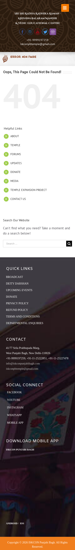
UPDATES (16, 163)
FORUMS (15, 154)
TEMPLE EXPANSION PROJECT (28, 190)
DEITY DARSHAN (17, 283)
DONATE (15, 172)
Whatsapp (14, 415)
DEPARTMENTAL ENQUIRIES (24, 323)
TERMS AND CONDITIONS (23, 316)
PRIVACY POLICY (17, 303)
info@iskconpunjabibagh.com (23, 363)
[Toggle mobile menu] (65, 8)
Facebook (14, 392)
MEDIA (14, 181)
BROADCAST (14, 276)
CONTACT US (18, 199)
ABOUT (14, 136)
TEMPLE (15, 145)
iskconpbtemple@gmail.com (37, 44)
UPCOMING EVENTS (19, 290)
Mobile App (15, 422)
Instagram (15, 407)
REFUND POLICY (17, 309)
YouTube (13, 399)
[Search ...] (34, 243)
